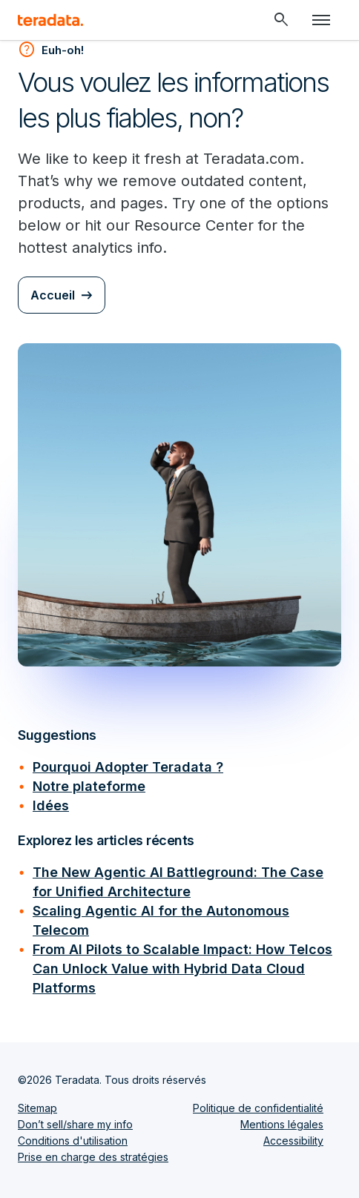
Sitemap (37, 1108)
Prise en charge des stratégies (93, 1157)
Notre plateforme (89, 786)
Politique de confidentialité (258, 1108)
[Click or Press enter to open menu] (321, 20)
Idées (51, 805)
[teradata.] (50, 20)
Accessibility (293, 1140)
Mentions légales (281, 1124)
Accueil (52, 295)
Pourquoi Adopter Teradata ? (128, 767)
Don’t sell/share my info (75, 1124)
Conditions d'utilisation (73, 1140)
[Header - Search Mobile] (281, 20)
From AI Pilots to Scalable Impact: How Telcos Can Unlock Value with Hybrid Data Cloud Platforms (182, 968)
